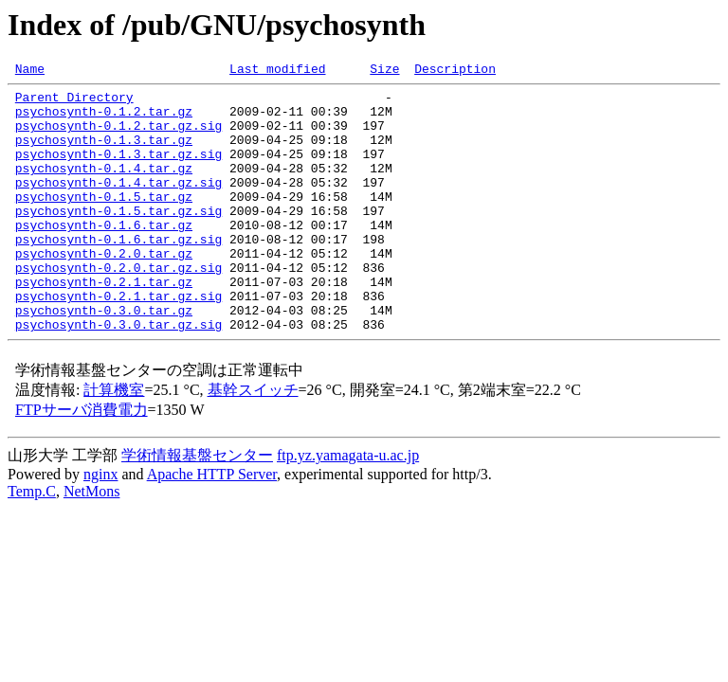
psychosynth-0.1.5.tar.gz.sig (118, 238)
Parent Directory (74, 102)
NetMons (92, 542)
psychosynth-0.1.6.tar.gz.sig (118, 272)
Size (384, 71)
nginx (100, 525)
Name (30, 71)
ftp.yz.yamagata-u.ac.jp (348, 506)
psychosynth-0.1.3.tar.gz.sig (118, 170)
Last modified (277, 71)
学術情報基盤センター (197, 506)
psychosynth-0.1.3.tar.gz (103, 153)
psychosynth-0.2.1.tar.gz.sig (118, 341)
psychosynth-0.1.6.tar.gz (103, 255)
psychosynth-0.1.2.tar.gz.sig (118, 136)
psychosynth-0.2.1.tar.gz (103, 323)
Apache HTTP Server (212, 525)
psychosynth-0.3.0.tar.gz (103, 358)
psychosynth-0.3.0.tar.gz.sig (118, 375)
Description (455, 71)
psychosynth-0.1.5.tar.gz (103, 221)
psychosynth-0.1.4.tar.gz (103, 187)
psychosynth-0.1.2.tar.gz (103, 119)
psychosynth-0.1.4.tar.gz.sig (118, 204)
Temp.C (32, 542)
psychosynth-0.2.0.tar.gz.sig (118, 306)
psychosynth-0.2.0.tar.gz (103, 289)
